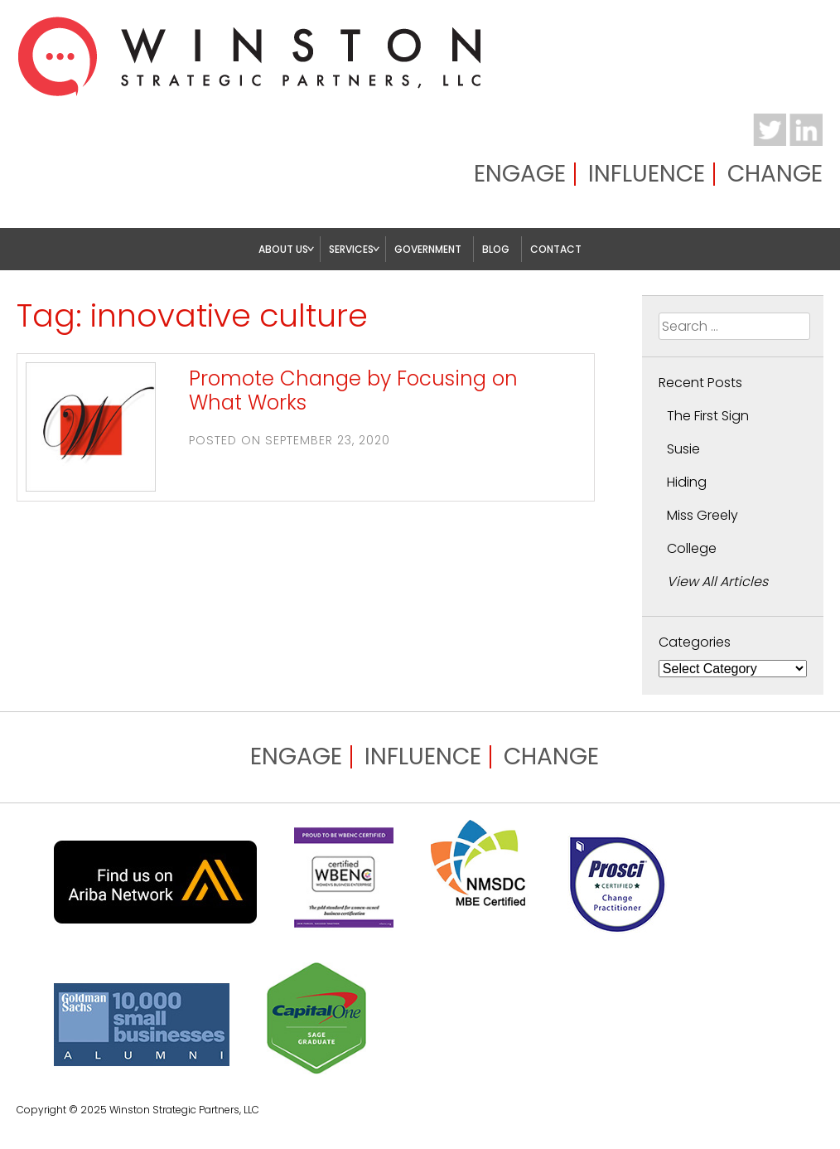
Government (427, 249)
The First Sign (708, 415)
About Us (283, 249)
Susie (683, 448)
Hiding (687, 482)
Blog (495, 249)
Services (351, 249)
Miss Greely (702, 515)
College (692, 548)
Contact (556, 249)
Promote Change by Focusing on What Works (353, 390)
